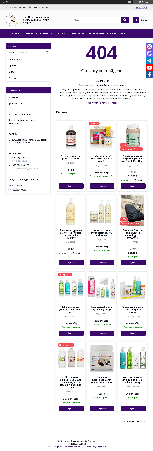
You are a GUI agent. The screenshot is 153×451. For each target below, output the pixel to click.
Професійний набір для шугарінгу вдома (133, 309)
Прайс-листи (15, 59)
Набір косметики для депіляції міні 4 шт (70, 309)
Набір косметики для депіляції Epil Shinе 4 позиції (132, 380)
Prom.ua (91, 441)
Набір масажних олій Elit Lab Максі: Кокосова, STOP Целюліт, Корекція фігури (70, 382)
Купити (71, 186)
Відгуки (12, 72)
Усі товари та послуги (134, 421)
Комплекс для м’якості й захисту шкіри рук (101, 233)
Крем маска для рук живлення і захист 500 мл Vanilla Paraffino (70, 234)
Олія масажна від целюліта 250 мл (71, 157)
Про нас (61, 33)
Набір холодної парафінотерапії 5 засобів (101, 158)
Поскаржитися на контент (69, 447)
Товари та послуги (36, 33)
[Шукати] (125, 20)
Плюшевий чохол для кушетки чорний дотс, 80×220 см (133, 234)
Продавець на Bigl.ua (76, 444)
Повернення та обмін (102, 33)
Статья (12, 78)
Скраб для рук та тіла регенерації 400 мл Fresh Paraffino (132, 158)
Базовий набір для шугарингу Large (102, 308)
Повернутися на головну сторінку (102, 103)
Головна (13, 33)
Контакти (78, 33)
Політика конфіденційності (94, 447)
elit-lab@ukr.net (19, 185)
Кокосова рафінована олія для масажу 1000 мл (101, 380)
